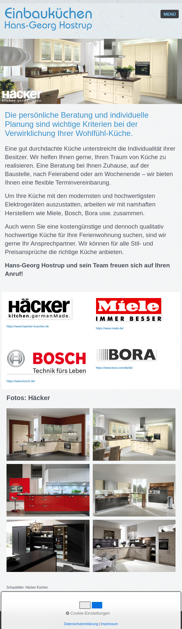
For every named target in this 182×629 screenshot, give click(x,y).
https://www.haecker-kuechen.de (28, 326)
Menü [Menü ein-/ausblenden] (169, 14)
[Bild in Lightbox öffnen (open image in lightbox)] (48, 434)
